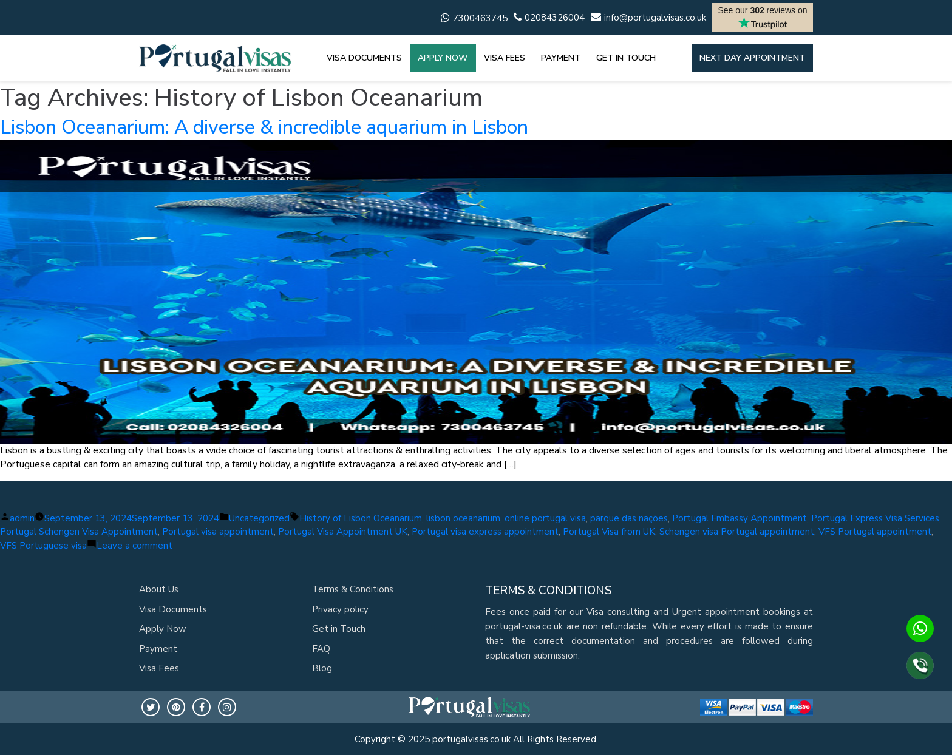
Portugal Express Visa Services (875, 518)
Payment (158, 649)
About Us (158, 589)
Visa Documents (173, 609)
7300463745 (474, 18)
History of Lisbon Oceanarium (360, 518)
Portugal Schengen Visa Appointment (79, 532)
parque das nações (629, 518)
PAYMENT (560, 58)
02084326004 (549, 18)
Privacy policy (340, 609)
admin (22, 518)
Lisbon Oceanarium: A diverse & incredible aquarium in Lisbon (264, 127)
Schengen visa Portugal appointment (736, 532)
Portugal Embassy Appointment (739, 518)
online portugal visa (545, 518)
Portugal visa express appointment (485, 532)
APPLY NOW (443, 58)
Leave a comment (134, 546)
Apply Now (162, 629)
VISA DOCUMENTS (364, 58)
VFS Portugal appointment (874, 532)
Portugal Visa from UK (609, 532)
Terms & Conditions (352, 589)
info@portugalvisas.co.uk (648, 18)
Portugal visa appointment (218, 532)
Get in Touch (338, 629)
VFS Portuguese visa (43, 546)
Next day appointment (752, 58)
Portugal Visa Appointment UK (342, 532)
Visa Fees (159, 668)
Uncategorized (259, 518)
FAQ (321, 649)
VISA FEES (504, 58)
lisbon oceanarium (463, 518)
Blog (322, 668)
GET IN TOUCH (626, 58)
